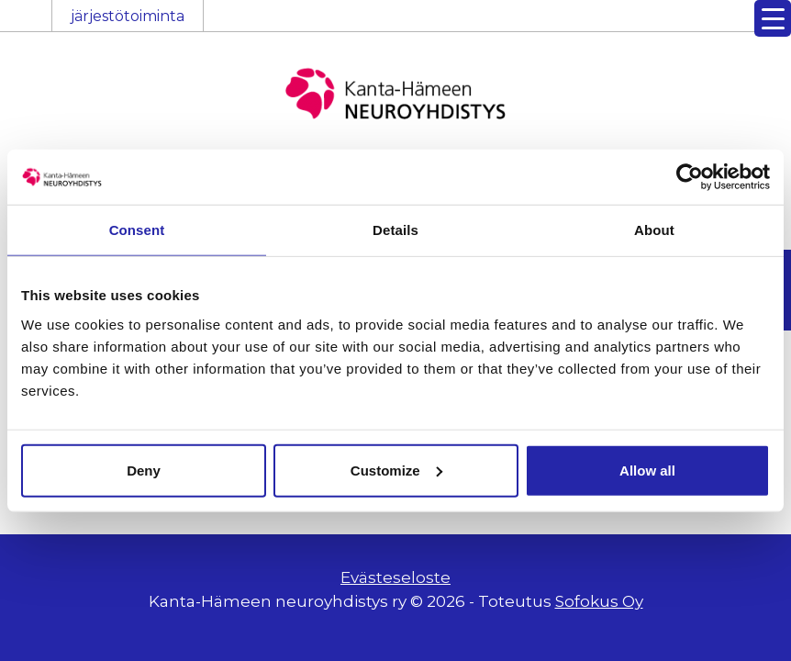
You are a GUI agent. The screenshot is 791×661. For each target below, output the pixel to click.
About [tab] (654, 230)
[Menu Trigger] (772, 18)
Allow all (647, 469)
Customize (396, 469)
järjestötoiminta (127, 16)
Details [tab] (395, 230)
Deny (144, 469)
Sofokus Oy (599, 601)
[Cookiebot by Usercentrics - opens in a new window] (689, 177)
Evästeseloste (395, 577)
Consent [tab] (137, 230)
